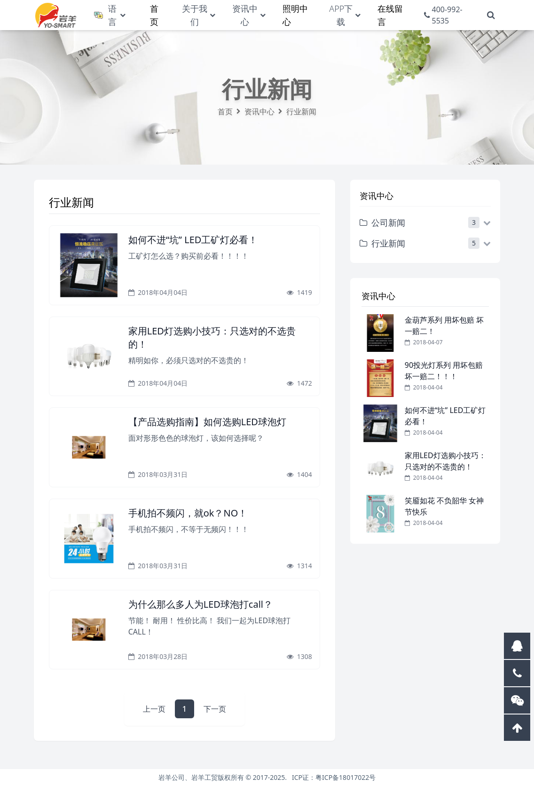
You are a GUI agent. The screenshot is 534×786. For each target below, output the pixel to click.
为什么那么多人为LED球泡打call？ (200, 604)
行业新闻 (301, 111)
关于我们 (194, 15)
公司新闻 (382, 222)
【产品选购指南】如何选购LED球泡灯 (207, 421)
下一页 (215, 709)
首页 (225, 111)
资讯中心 (245, 15)
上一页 (154, 709)
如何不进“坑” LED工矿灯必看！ (193, 239)
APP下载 (341, 15)
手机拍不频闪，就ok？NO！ (188, 513)
